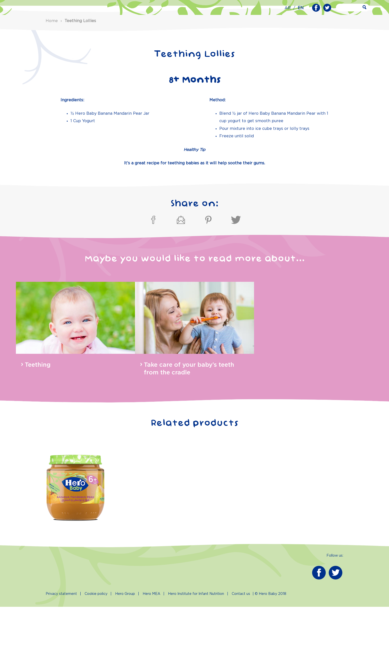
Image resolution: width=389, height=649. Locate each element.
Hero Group (125, 636)
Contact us (241, 636)
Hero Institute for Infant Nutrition (196, 636)
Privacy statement (61, 636)
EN (301, 8)
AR (288, 8)
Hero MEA (151, 636)
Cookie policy (96, 636)
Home (52, 63)
